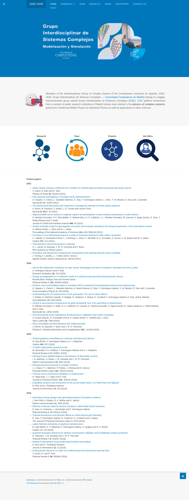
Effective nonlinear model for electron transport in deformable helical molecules (68, 406)
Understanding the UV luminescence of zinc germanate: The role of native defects (69, 294)
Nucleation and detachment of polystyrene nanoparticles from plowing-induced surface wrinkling (76, 253)
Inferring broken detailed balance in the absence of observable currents (65, 356)
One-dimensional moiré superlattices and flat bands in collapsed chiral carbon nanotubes (73, 315)
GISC (132, 100)
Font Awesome (32, 483)
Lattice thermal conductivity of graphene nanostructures (57, 424)
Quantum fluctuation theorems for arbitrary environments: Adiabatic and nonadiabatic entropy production (80, 433)
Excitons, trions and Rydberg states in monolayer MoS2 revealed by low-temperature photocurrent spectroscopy (83, 285)
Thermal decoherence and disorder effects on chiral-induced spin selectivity (66, 415)
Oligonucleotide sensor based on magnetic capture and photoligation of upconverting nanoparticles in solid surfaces (85, 214)
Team (82, 4)
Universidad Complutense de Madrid (124, 97)
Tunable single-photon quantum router (49, 347)
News (108, 4)
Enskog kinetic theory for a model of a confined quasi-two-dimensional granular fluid (70, 450)
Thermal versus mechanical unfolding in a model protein (58, 374)
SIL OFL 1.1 (59, 483)
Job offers (121, 4)
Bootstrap (30, 480)
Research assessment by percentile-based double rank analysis (61, 442)
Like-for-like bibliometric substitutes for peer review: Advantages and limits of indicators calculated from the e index (85, 267)
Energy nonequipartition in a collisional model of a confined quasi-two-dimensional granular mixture (77, 276)
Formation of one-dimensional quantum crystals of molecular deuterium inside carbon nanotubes (76, 235)
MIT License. (87, 480)
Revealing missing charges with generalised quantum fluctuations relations (66, 397)
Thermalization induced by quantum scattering (53, 244)
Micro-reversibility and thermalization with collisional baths (58, 324)
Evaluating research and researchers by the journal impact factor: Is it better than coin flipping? (75, 383)
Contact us (139, 4)
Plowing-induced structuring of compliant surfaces (55, 365)
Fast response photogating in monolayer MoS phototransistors (61, 197)
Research (68, 4)
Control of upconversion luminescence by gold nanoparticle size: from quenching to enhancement (77, 303)
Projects (95, 4)
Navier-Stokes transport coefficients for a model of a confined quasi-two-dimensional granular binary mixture (81, 188)
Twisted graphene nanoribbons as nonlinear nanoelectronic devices (63, 338)
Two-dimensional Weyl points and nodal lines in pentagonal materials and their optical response (76, 205)
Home (53, 4)
